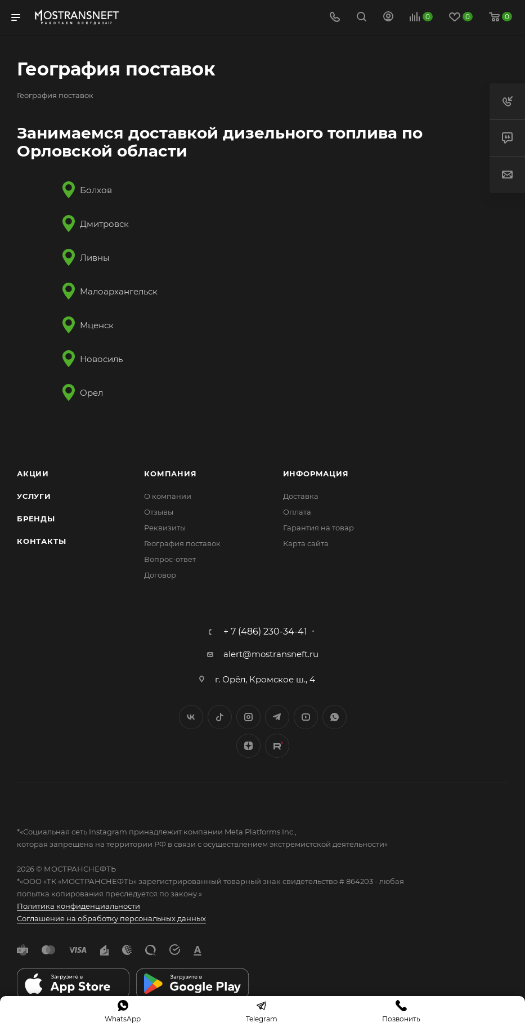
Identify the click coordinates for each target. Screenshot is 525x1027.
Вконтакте (191, 717)
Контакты (41, 541)
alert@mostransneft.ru (270, 654)
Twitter (220, 717)
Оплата (297, 511)
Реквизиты (165, 527)
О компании (167, 496)
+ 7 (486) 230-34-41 (265, 631)
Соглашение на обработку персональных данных (111, 918)
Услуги (34, 496)
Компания (170, 473)
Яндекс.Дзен (248, 746)
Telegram (277, 717)
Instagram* (248, 717)
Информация (316, 473)
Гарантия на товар (318, 527)
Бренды (36, 518)
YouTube (306, 717)
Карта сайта (306, 543)
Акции (33, 473)
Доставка (300, 496)
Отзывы (158, 511)
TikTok (277, 746)
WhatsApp (334, 717)
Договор (160, 574)
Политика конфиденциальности (78, 905)
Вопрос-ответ (170, 559)
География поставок (182, 543)
